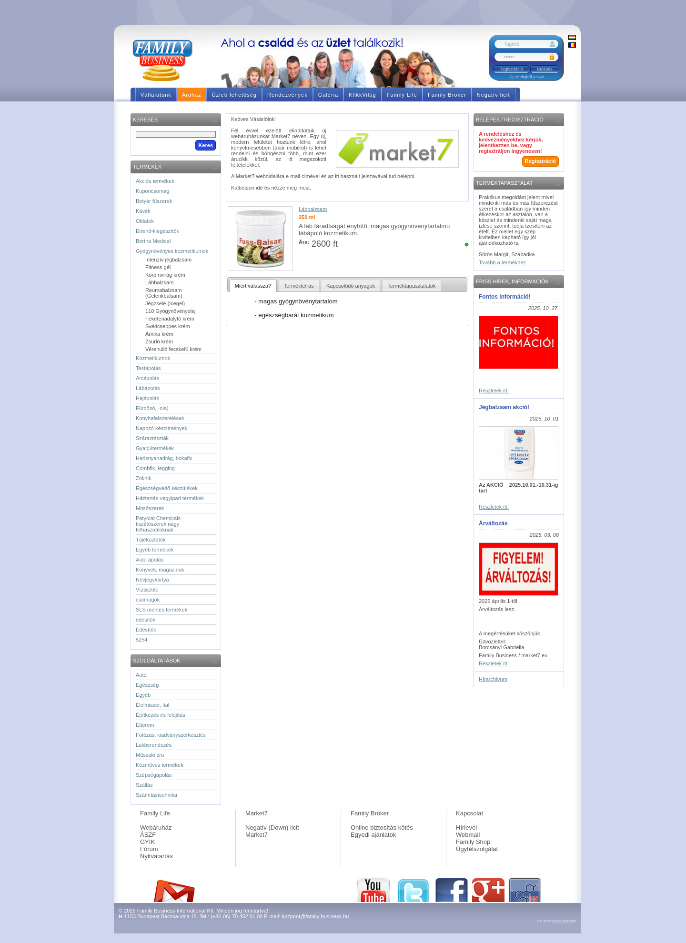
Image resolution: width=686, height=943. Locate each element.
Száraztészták (152, 438)
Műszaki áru (150, 755)
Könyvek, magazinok (160, 569)
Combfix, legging (155, 468)
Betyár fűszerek (154, 201)
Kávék (143, 211)
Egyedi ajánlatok (373, 834)
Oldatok (145, 221)
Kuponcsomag (152, 191)
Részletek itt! (494, 390)
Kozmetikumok (153, 358)
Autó (141, 675)
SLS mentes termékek (161, 609)
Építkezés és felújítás (160, 715)
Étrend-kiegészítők (157, 231)
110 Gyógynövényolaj (170, 311)
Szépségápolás (154, 775)
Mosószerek (150, 508)
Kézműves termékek (159, 765)
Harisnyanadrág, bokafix (164, 458)
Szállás (144, 785)
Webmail (468, 834)
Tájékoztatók (150, 539)
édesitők (145, 619)
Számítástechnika (156, 795)
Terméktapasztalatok (412, 286)
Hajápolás (147, 398)
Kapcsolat (469, 813)
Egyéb (143, 695)
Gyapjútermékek (155, 448)
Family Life (155, 813)
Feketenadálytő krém (169, 318)
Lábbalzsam (159, 282)
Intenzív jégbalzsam (168, 259)
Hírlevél (466, 827)
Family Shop (473, 841)
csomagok (148, 599)
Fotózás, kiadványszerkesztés (171, 735)
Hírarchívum (493, 679)
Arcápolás (147, 378)
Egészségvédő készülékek (167, 488)
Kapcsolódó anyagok (350, 286)
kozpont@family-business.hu (315, 916)
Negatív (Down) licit (272, 827)
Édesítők (146, 629)
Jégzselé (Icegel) (165, 303)
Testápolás (148, 368)
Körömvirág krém (165, 275)
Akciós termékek (155, 181)
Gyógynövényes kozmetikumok (172, 251)
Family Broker (370, 813)
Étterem (145, 725)
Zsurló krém (159, 341)
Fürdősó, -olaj (152, 408)
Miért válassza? (253, 286)
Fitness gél (158, 267)
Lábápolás (148, 388)
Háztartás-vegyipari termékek (170, 498)
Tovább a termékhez (502, 262)
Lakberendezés (154, 745)
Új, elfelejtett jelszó (526, 76)
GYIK (147, 841)
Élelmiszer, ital (152, 705)
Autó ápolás (149, 559)
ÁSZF (148, 834)
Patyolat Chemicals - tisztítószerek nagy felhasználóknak (160, 523)
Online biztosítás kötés (382, 827)
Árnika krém (159, 334)
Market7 (256, 813)
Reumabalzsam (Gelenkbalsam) (163, 293)
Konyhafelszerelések (160, 418)
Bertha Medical (153, 241)
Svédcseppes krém (167, 326)
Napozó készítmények (161, 428)
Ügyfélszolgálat (477, 849)
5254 (141, 639)
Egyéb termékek (154, 549)
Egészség (147, 685)
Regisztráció (511, 69)
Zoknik (143, 478)
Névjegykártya (152, 579)
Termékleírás (299, 286)
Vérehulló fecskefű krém (173, 349)
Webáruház (156, 827)
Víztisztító (147, 589)
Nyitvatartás (156, 856)
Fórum (149, 849)
